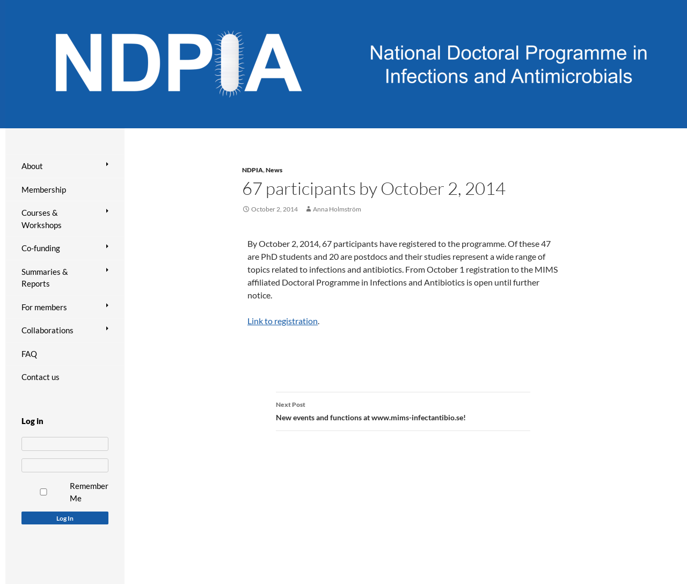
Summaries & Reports (44, 278)
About (32, 166)
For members (44, 307)
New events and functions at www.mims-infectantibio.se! (403, 410)
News (274, 170)
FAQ (29, 354)
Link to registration (282, 321)
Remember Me (89, 492)
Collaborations (47, 330)
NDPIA (252, 170)
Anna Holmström (337, 209)
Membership (43, 189)
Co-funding (40, 248)
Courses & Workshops (41, 219)
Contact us (40, 377)
